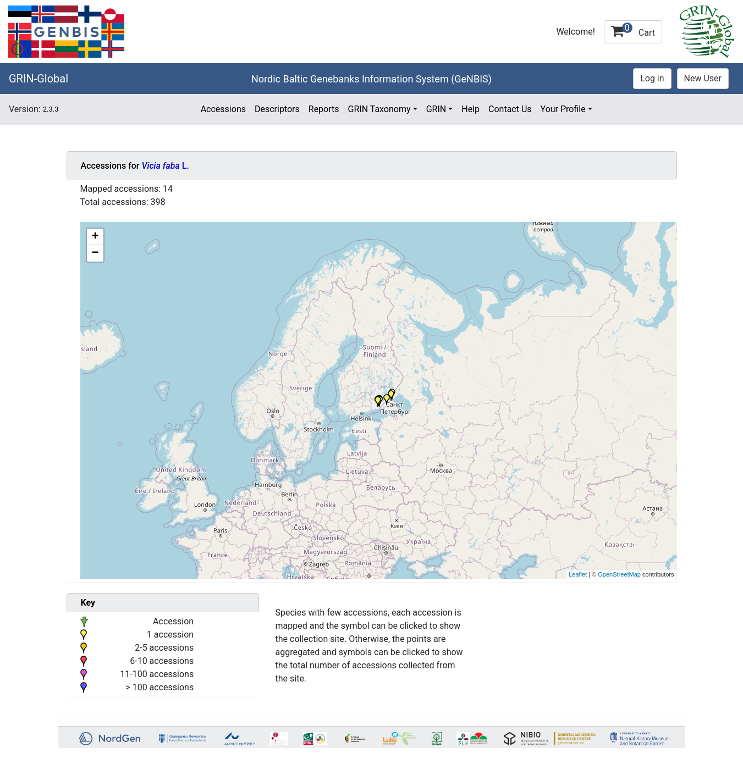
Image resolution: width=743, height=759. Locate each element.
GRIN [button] (436, 109)
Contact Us (510, 109)
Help (470, 109)
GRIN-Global (38, 78)
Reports (324, 109)
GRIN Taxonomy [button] (379, 109)
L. (165, 165)
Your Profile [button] (563, 109)
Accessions (223, 109)
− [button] (94, 253)
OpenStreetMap (619, 574)
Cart (633, 30)
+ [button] (94, 237)
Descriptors (277, 109)
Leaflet (578, 574)
